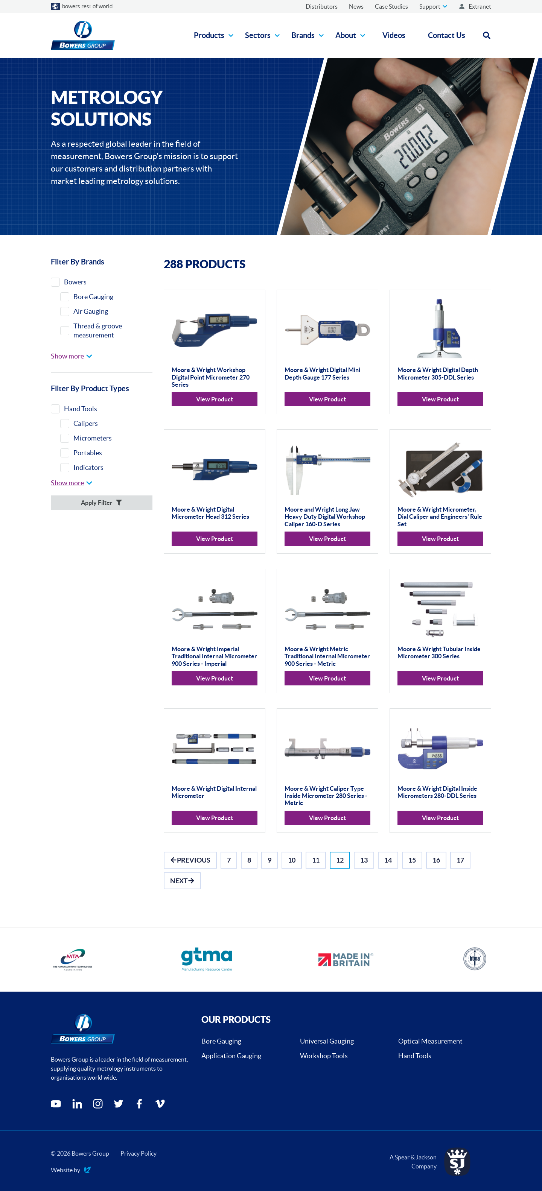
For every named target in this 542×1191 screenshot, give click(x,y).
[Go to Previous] (190, 860)
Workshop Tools (324, 1056)
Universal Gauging (327, 1041)
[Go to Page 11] (316, 860)
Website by (71, 1170)
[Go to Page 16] (436, 860)
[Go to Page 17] (460, 860)
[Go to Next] (182, 880)
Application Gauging (231, 1056)
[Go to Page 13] (364, 860)
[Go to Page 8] (249, 860)
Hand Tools (414, 1056)
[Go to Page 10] (292, 860)
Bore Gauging (221, 1041)
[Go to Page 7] (229, 860)
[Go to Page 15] (412, 860)
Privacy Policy (138, 1153)
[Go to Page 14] (388, 860)
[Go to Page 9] (269, 860)
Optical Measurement (430, 1041)
